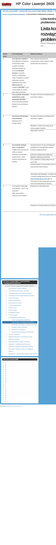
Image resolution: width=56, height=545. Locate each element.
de (5, 365)
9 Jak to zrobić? (12, 310)
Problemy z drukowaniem (19, 329)
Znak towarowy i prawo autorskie (17, 288)
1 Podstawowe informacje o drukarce (18, 290)
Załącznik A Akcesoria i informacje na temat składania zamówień (20, 338)
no (5, 375)
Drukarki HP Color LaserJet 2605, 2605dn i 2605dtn (36, 11)
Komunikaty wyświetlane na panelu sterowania (24, 324)
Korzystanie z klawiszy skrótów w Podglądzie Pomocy (20, 350)
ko (5, 369)
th (5, 386)
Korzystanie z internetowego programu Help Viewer (22, 353)
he (5, 401)
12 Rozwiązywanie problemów (16, 317)
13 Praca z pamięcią (14, 334)
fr (5, 388)
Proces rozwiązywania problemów (14, 14)
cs (5, 367)
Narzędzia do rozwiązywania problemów (23, 332)
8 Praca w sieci (12, 307)
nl (5, 393)
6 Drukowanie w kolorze (15, 303)
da (5, 397)
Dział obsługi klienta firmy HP (40, 179)
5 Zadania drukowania (14, 300)
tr (5, 362)
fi (5, 399)
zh (5, 390)
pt (5, 377)
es (5, 371)
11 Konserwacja (12, 315)
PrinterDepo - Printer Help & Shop (14, 406)
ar (5, 382)
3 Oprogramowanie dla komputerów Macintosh (21, 295)
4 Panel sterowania (13, 298)
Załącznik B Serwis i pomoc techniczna (19, 341)
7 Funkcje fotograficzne (14, 305)
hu (5, 373)
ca (5, 380)
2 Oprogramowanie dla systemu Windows (19, 293)
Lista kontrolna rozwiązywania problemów (23, 322)
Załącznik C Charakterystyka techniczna (19, 344)
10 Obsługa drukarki (14, 312)
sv (5, 378)
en (5, 395)
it (5, 384)
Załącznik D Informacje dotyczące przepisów (20, 346)
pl (5, 392)
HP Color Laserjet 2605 (6, 5)
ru (5, 363)
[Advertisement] (21, 32)
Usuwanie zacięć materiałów (19, 327)
